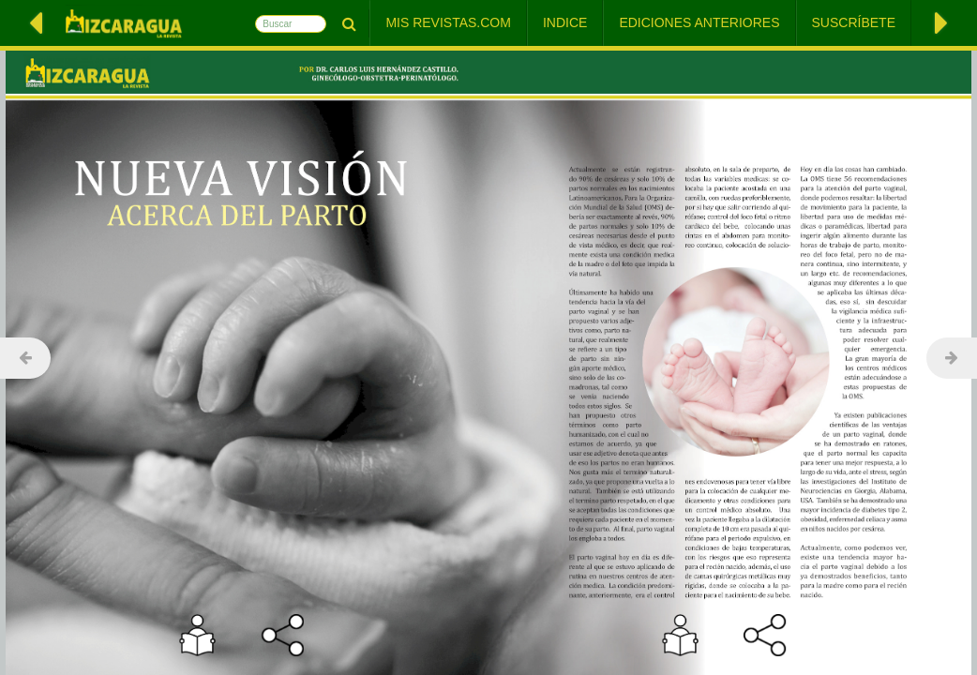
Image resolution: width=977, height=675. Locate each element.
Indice (565, 22)
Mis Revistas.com (448, 22)
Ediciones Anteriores (699, 22)
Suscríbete (853, 22)
